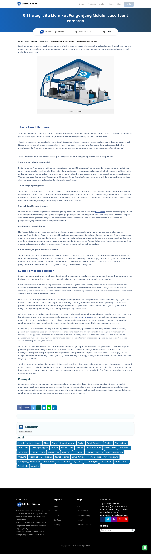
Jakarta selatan (93, 447)
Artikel (21, 443)
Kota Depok (124, 447)
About (56, 506)
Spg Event (77, 461)
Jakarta (79, 447)
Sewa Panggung (111, 457)
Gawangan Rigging (39, 447)
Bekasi (38, 443)
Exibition (108, 443)
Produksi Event (35, 457)
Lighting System (38, 452)
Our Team (58, 520)
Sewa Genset (94, 457)
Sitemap (57, 524)
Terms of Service (84, 524)
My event (66, 452)
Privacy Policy (82, 511)
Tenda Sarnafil (121, 461)
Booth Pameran (67, 443)
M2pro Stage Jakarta (83, 545)
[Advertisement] (75, 474)
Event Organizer (94, 443)
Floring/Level (121, 443)
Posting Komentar (25, 432)
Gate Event (23, 447)
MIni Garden (53, 452)
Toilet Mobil (23, 466)
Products (22, 457)
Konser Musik (110, 447)
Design (81, 443)
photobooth (99, 211)
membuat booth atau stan (81, 317)
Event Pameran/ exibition (36, 271)
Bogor (54, 443)
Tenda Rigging (91, 461)
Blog (55, 511)
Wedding (35, 466)
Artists (30, 443)
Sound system (63, 461)
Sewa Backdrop (62, 457)
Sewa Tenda (48, 461)
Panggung (78, 452)
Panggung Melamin (94, 452)
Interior (54, 447)
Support (80, 520)
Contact (57, 515)
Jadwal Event (67, 447)
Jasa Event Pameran (35, 127)
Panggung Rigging (114, 452)
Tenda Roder (106, 461)
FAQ (78, 506)
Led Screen (23, 452)
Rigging (48, 457)
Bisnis (46, 443)
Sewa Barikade (79, 457)
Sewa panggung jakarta (29, 461)
